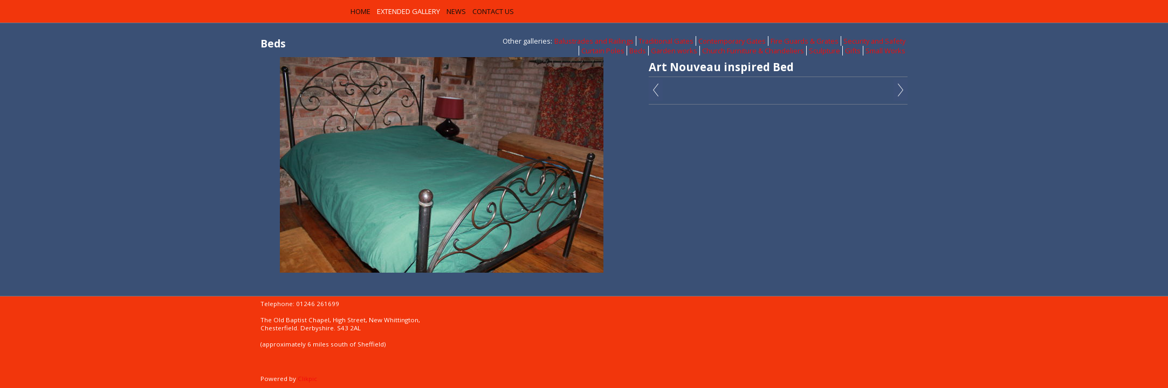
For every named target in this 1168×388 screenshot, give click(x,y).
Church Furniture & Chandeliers (753, 51)
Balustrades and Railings (594, 41)
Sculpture (824, 51)
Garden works (674, 51)
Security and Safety (874, 41)
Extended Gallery (408, 11)
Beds (637, 51)
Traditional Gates (665, 41)
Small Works (885, 51)
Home (360, 11)
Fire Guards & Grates (805, 41)
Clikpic (307, 379)
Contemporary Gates (732, 41)
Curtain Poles (602, 51)
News (456, 11)
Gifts (853, 51)
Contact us (493, 11)
